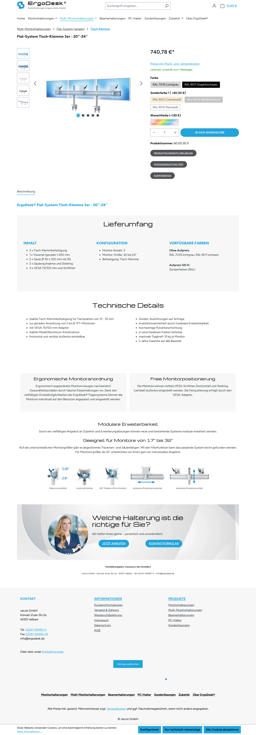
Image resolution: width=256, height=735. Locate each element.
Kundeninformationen (108, 605)
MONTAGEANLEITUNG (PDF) (168, 164)
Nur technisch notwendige (182, 729)
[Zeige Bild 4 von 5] (93, 115)
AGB (97, 630)
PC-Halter (175, 620)
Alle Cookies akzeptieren (222, 729)
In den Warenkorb (209, 132)
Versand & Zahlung (106, 610)
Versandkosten (116, 709)
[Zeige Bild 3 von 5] (88, 115)
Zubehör (184, 694)
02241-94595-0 (35, 630)
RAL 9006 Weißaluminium (205, 100)
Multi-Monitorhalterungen (185, 610)
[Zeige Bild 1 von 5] (78, 115)
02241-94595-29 (36, 634)
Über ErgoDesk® (204, 694)
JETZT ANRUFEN (113, 543)
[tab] (26, 192)
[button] (34, 83)
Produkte (177, 599)
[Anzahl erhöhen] (175, 132)
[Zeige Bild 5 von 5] (97, 115)
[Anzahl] (164, 132)
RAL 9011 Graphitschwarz (201, 84)
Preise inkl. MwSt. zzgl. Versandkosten (175, 64)
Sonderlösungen (179, 625)
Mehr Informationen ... (29, 731)
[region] (80, 83)
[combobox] (134, 6)
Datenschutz (102, 625)
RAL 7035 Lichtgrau (165, 84)
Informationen (108, 599)
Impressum (101, 620)
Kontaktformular (52, 652)
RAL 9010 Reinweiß (166, 108)
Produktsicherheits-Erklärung (173, 153)
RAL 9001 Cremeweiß (168, 100)
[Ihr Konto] (214, 5)
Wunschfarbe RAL (165, 122)
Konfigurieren (149, 729)
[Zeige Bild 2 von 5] (83, 115)
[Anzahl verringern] (154, 132)
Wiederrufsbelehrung (108, 615)
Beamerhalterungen (181, 615)
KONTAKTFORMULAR (164, 543)
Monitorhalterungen (181, 605)
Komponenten (162, 175)
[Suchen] (167, 6)
